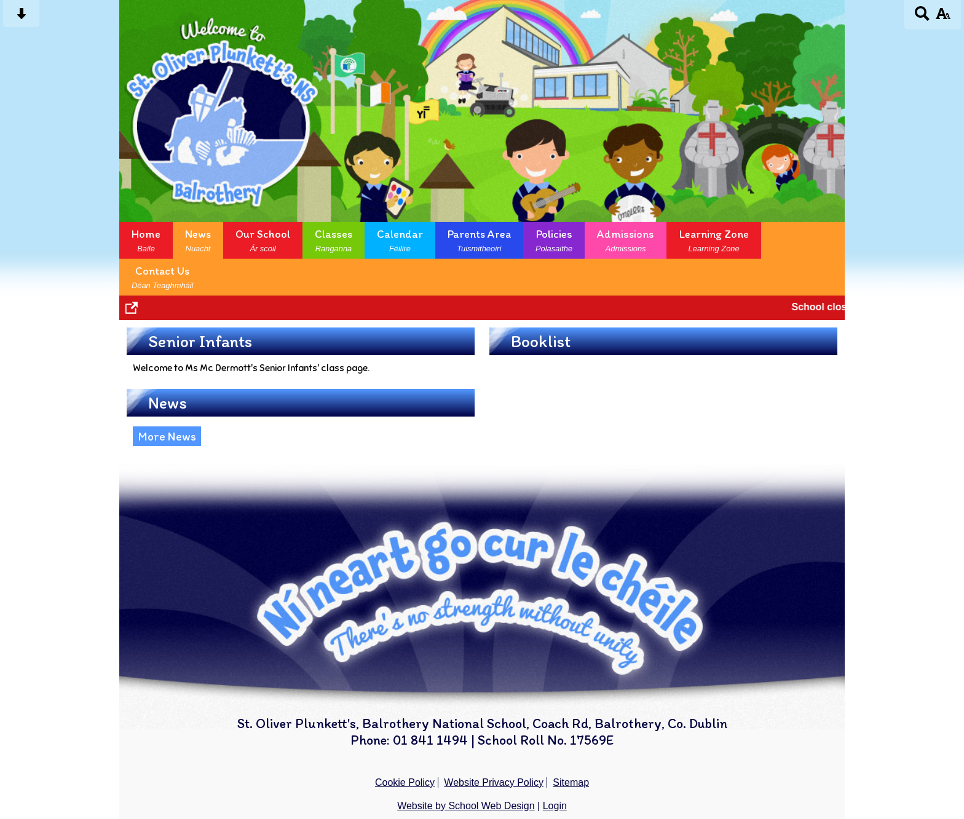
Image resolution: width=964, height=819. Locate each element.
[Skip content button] (21, 17)
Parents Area (479, 240)
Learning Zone (714, 240)
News (198, 240)
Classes (333, 240)
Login (555, 806)
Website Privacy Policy (493, 782)
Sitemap (571, 782)
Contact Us (162, 277)
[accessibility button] (943, 17)
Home (146, 240)
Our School (262, 240)
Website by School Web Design (466, 806)
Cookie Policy (405, 782)
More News (167, 436)
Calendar (400, 240)
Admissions (625, 240)
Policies (553, 240)
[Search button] (922, 17)
